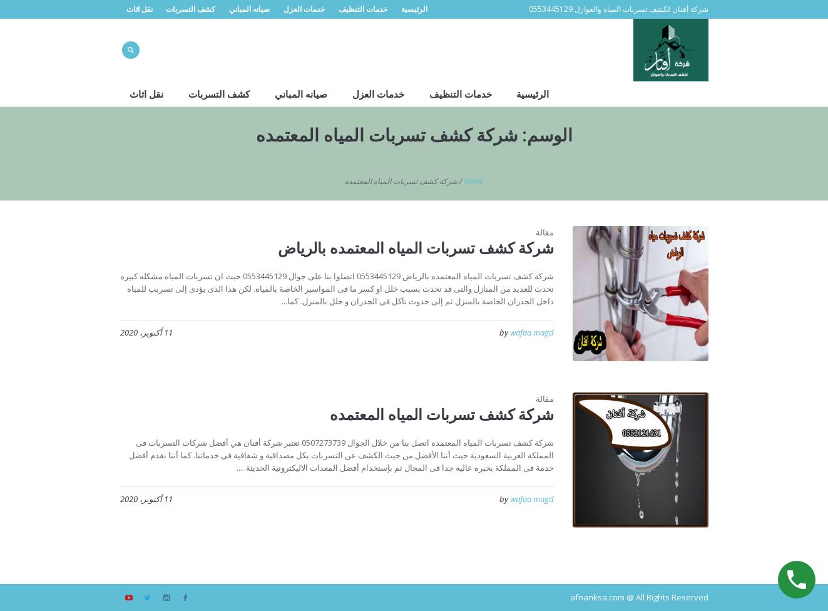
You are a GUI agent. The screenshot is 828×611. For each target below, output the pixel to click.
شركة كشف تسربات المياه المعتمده (442, 414)
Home (473, 181)
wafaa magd (532, 332)
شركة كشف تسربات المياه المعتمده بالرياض (416, 247)
